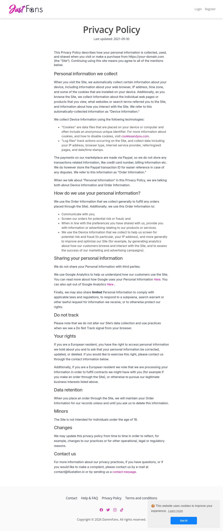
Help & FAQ (89, 498)
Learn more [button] (175, 511)
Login (198, 9)
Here (157, 279)
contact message (124, 472)
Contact (72, 498)
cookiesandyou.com (135, 136)
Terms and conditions (141, 498)
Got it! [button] (184, 520)
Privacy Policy (111, 498)
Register (210, 9)
